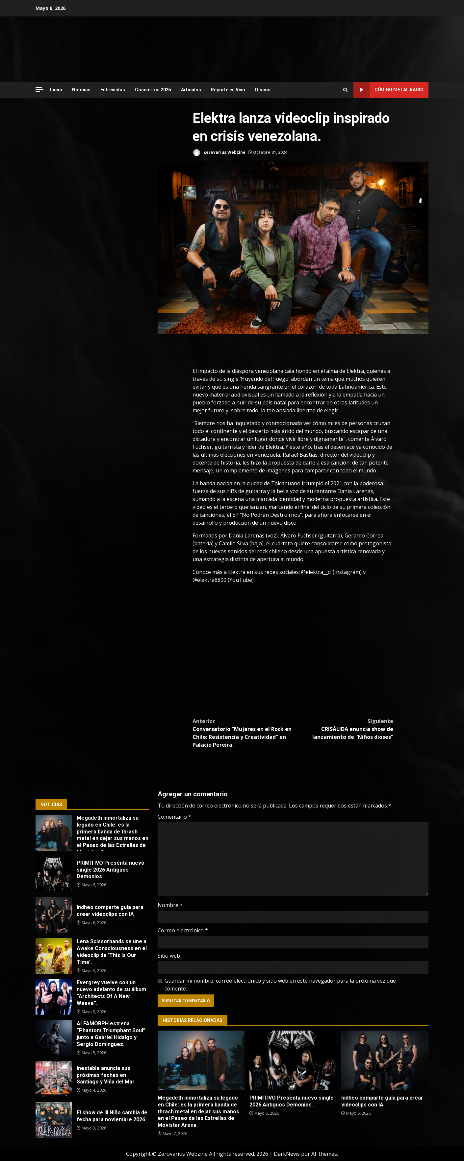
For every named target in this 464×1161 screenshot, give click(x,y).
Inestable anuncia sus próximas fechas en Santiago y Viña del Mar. (54, 1079)
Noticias (81, 89)
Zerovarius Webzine (219, 152)
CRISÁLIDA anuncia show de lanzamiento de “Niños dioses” (343, 728)
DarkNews (287, 1153)
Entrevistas (112, 89)
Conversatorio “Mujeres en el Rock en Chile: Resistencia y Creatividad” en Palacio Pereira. (243, 732)
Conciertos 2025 (153, 89)
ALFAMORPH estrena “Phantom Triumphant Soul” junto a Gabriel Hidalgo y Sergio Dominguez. (54, 1038)
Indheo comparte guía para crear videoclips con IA (384, 1060)
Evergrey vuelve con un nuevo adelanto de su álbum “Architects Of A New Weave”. (54, 997)
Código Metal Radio (388, 90)
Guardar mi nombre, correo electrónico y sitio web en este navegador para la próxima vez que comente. (280, 984)
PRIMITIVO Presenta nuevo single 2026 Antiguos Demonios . (292, 1060)
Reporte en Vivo (228, 89)
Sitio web (169, 955)
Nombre (170, 905)
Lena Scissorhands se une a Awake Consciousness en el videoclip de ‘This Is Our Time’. (54, 956)
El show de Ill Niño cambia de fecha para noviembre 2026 (54, 1120)
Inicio (56, 89)
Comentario (174, 816)
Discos (263, 89)
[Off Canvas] (39, 89)
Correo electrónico (183, 930)
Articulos (191, 89)
